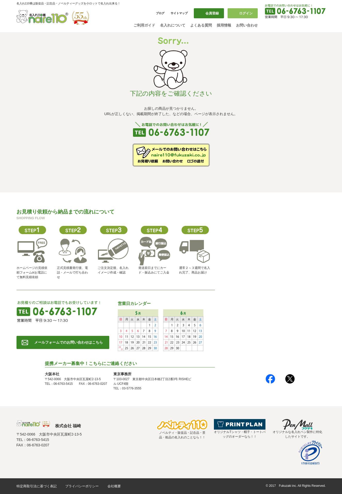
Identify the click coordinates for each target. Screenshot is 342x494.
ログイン (246, 13)
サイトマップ (179, 13)
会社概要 (114, 486)
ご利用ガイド (144, 25)
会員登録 (212, 13)
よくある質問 (201, 25)
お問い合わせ (247, 25)
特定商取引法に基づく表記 (36, 486)
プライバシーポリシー (82, 486)
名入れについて (172, 25)
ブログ (160, 13)
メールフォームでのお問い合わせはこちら (68, 342)
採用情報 (224, 25)
